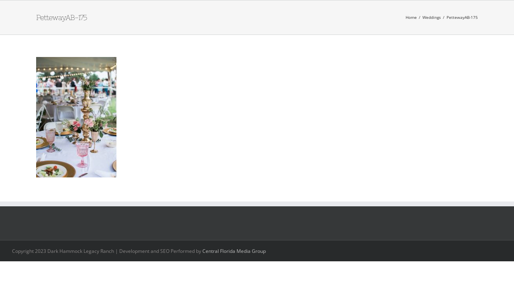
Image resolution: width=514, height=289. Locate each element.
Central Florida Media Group (234, 251)
